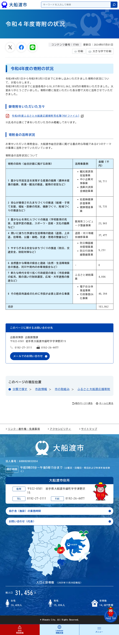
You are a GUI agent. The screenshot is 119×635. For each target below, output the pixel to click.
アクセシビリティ (59, 429)
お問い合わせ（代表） (22, 521)
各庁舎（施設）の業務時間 (25, 511)
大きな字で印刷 (99, 51)
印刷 (78, 51)
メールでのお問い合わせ (28, 356)
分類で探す (20, 389)
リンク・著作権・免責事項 (23, 429)
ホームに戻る (104, 403)
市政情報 (41, 389)
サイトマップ (88, 429)
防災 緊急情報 (20, 629)
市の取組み (62, 389)
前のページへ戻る (82, 403)
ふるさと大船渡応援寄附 (93, 389)
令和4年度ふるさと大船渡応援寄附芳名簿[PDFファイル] (45, 116)
